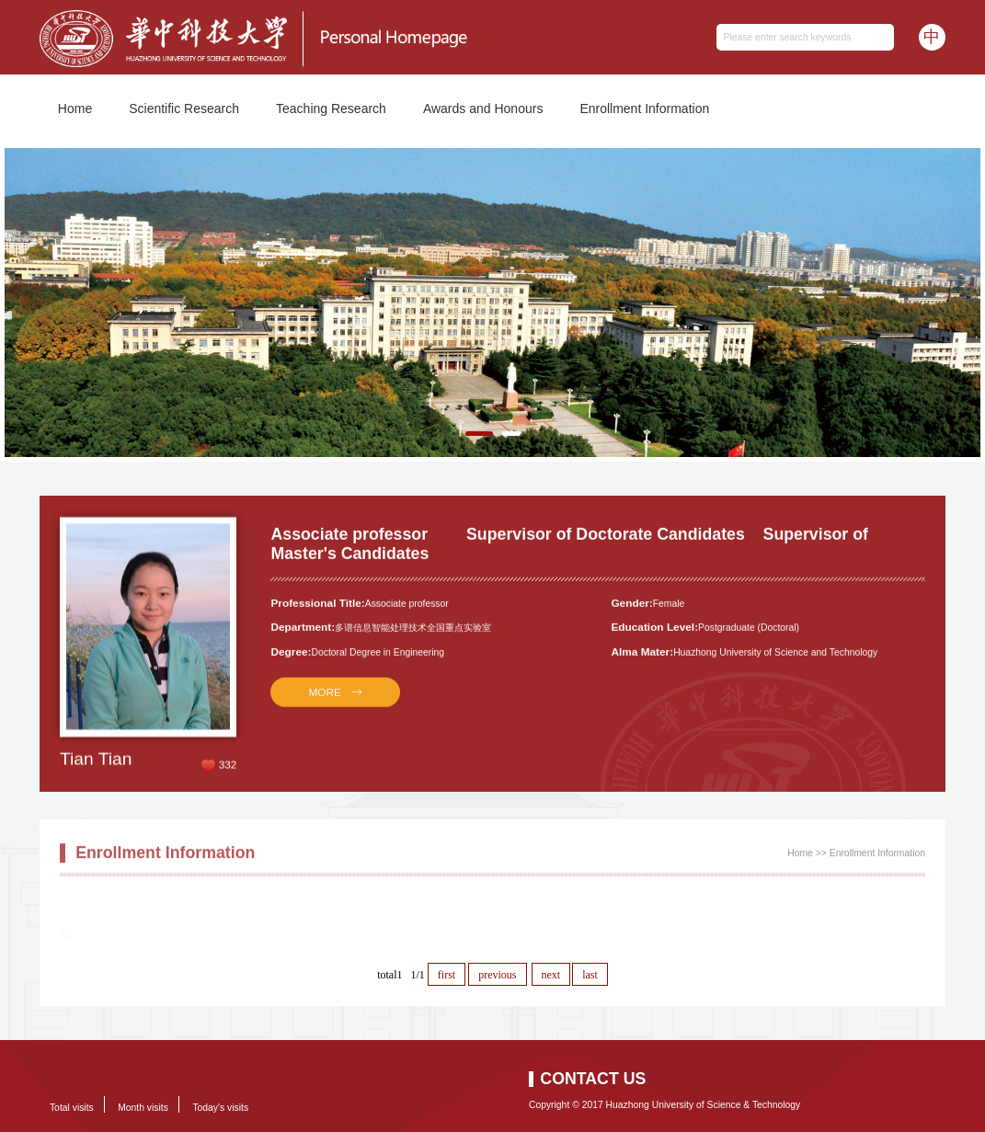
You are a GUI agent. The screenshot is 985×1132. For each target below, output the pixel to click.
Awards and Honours (483, 108)
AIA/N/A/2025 (117, 921)
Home (75, 108)
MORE (324, 698)
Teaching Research (331, 108)
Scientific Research (184, 108)
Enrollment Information (644, 108)
